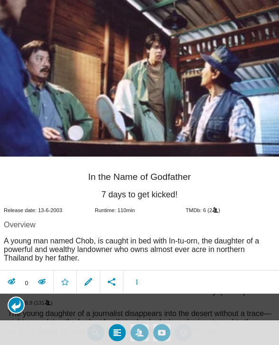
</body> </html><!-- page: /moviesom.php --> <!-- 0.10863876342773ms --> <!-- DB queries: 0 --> (139, 172)
